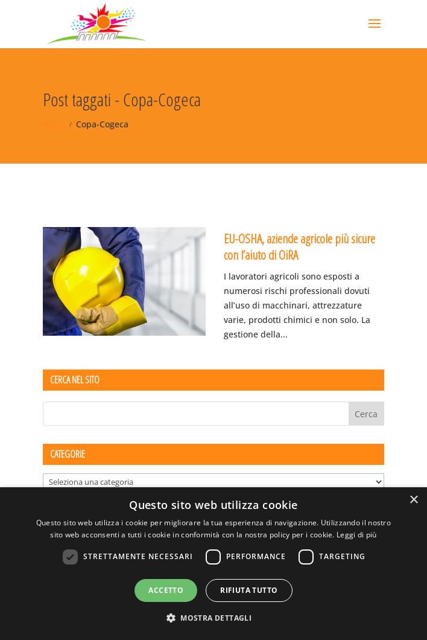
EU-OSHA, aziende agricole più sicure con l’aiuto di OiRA (299, 246)
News (54, 124)
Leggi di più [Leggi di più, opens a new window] (357, 535)
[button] (213, 618)
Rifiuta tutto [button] (248, 590)
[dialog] (213, 563)
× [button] (413, 500)
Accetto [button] (165, 590)
